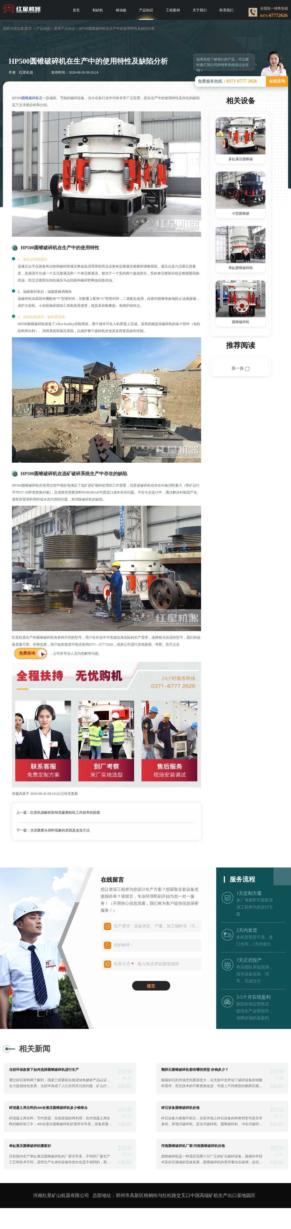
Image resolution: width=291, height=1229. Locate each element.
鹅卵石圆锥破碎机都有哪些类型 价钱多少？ (194, 1069)
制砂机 (98, 10)
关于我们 (200, 10)
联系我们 (226, 10)
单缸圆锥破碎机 (240, 268)
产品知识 (146, 10)
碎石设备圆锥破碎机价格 (180, 1107)
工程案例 (173, 10)
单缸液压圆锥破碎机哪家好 (30, 1146)
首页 (76, 10)
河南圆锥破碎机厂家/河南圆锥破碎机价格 (193, 1146)
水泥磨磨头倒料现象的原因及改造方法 (60, 830)
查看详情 (125, 1086)
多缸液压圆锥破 (240, 159)
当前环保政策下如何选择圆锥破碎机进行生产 (44, 1069)
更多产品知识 (64, 28)
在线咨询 (277, 81)
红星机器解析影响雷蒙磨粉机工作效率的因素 (65, 813)
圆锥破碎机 (30, 98)
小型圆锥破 (240, 213)
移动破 (121, 10)
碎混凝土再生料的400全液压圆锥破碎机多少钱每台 (48, 1107)
